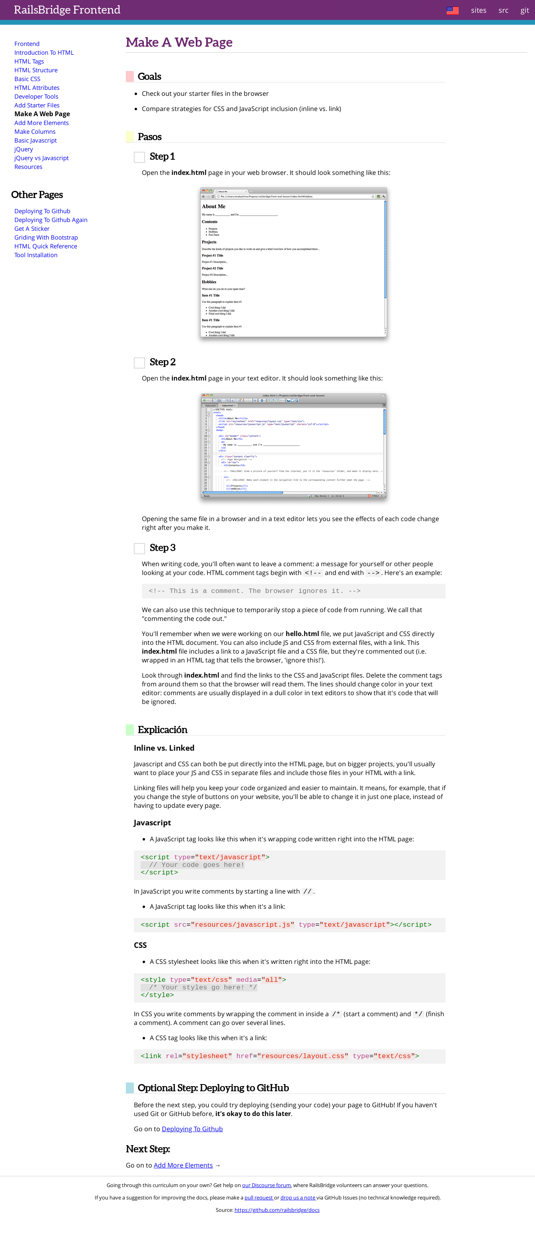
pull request (259, 1217)
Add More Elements (41, 123)
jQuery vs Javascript (41, 158)
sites (479, 10)
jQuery (23, 149)
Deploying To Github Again (51, 220)
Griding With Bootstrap (46, 237)
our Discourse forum (266, 1205)
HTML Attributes (37, 87)
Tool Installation (36, 255)
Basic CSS (27, 79)
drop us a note (298, 1217)
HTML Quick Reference (45, 246)
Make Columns (35, 131)
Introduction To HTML (44, 52)
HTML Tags (29, 61)
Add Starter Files (37, 105)
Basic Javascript (35, 140)
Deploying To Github (42, 211)
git (525, 10)
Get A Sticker (32, 228)
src (504, 10)
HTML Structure (36, 70)
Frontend (67, 9)
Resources (28, 166)
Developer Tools (36, 96)
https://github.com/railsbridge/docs (277, 1230)
